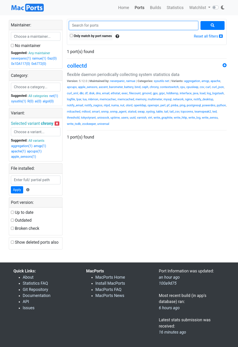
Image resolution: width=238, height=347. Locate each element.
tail (166, 111)
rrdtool (86, 111)
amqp (205, 81)
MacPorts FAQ (108, 289)
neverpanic (117, 81)
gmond (147, 93)
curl (208, 87)
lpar (78, 99)
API (26, 301)
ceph (145, 87)
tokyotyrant (88, 117)
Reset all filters (208, 36)
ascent (103, 87)
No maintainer (26, 45)
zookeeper (89, 124)
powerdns (209, 105)
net (167, 81)
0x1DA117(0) (20, 64)
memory (140, 99)
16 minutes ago (172, 332)
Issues (28, 308)
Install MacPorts (110, 283)
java (195, 93)
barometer (116, 87)
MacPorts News (109, 295)
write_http (180, 117)
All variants (36, 140)
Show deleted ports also (35, 242)
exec (125, 93)
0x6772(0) (38, 64)
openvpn (153, 105)
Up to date (22, 212)
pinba (174, 105)
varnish (142, 117)
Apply (17, 190)
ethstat (115, 93)
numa (115, 105)
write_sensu (210, 117)
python (221, 105)
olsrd (129, 105)
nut (122, 105)
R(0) (30, 101)
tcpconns (187, 111)
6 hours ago (169, 308)
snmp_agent (118, 111)
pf (168, 105)
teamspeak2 (202, 111)
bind (138, 87)
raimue (130, 81)
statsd (132, 111)
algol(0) (48, 101)
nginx (188, 99)
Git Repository (35, 289)
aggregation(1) (21, 146)
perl (163, 105)
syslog (150, 111)
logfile (71, 99)
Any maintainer (39, 53)
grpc (162, 93)
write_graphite (162, 117)
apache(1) (18, 151)
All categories (38, 96)
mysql (167, 99)
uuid (133, 117)
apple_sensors (87, 87)
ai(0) (38, 101)
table (159, 111)
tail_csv (174, 111)
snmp (105, 111)
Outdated (21, 220)
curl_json (218, 87)
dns (98, 93)
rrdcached (73, 111)
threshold (73, 117)
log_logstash (215, 93)
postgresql (194, 105)
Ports (139, 7)
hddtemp (172, 93)
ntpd (107, 105)
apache (215, 81)
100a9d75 (167, 283)
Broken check (25, 228)
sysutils (159, 81)
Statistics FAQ (35, 283)
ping (182, 105)
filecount (135, 93)
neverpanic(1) (21, 58)
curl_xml (72, 93)
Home (123, 7)
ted (214, 111)
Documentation (36, 295)
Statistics (175, 7)
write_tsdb (74, 124)
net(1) (53, 96)
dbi (81, 93)
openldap (140, 105)
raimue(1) (39, 58)
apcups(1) (34, 151)
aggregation (192, 81)
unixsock (103, 117)
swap (141, 111)
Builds (155, 7)
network (178, 99)
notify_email (75, 105)
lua (85, 99)
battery (128, 87)
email (106, 93)
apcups (72, 87)
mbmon (93, 99)
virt (150, 117)
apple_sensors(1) (23, 156)
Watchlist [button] (198, 7)
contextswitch (169, 87)
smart (96, 111)
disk (91, 93)
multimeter (155, 99)
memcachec (108, 99)
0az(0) (52, 58)
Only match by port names (91, 36)
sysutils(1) (18, 101)
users (124, 117)
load (202, 93)
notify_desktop (203, 99)
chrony (154, 87)
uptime (115, 117)
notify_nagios (93, 105)
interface (185, 93)
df (86, 93)
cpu (182, 87)
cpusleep (192, 87)
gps (155, 93)
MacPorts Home (110, 277)
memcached (126, 99)
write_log (194, 117)
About (28, 277)
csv (202, 87)
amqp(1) (40, 146)
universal (103, 124)
